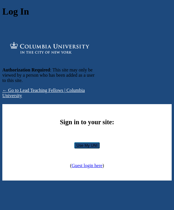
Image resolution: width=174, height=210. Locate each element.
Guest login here (87, 165)
